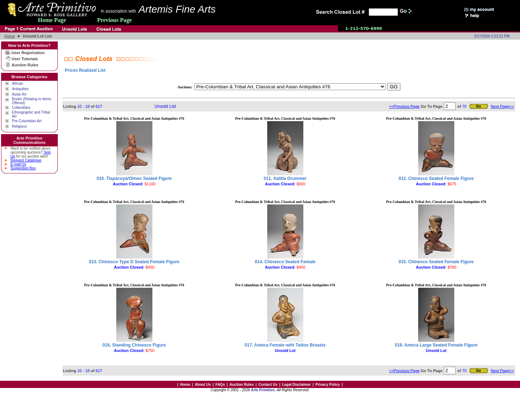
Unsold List (165, 106)
